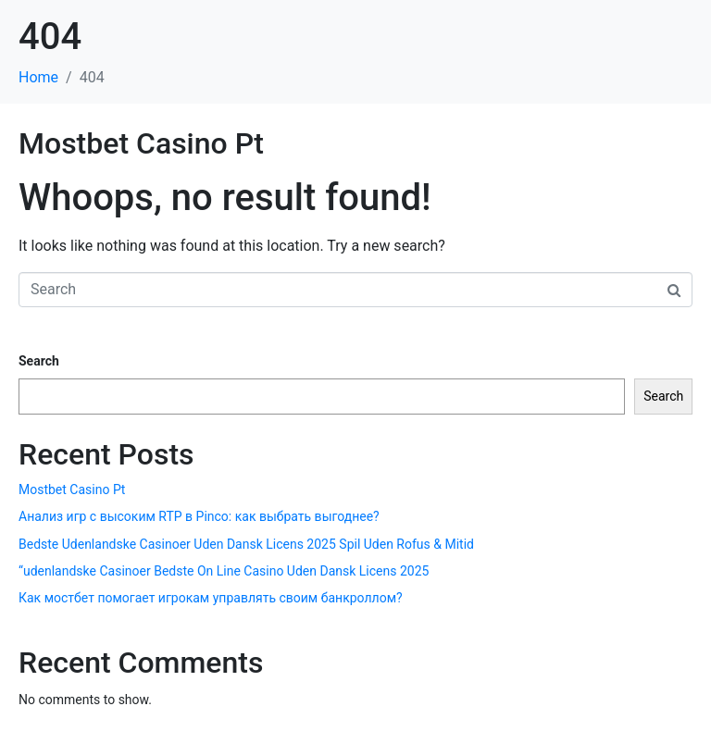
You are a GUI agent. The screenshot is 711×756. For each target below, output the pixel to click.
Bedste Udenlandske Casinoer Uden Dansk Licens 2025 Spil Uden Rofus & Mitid (246, 544)
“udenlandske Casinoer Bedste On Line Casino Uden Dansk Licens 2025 (224, 571)
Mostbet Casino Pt (141, 143)
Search (39, 360)
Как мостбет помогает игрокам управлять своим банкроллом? (211, 597)
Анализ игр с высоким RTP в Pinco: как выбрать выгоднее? (199, 516)
